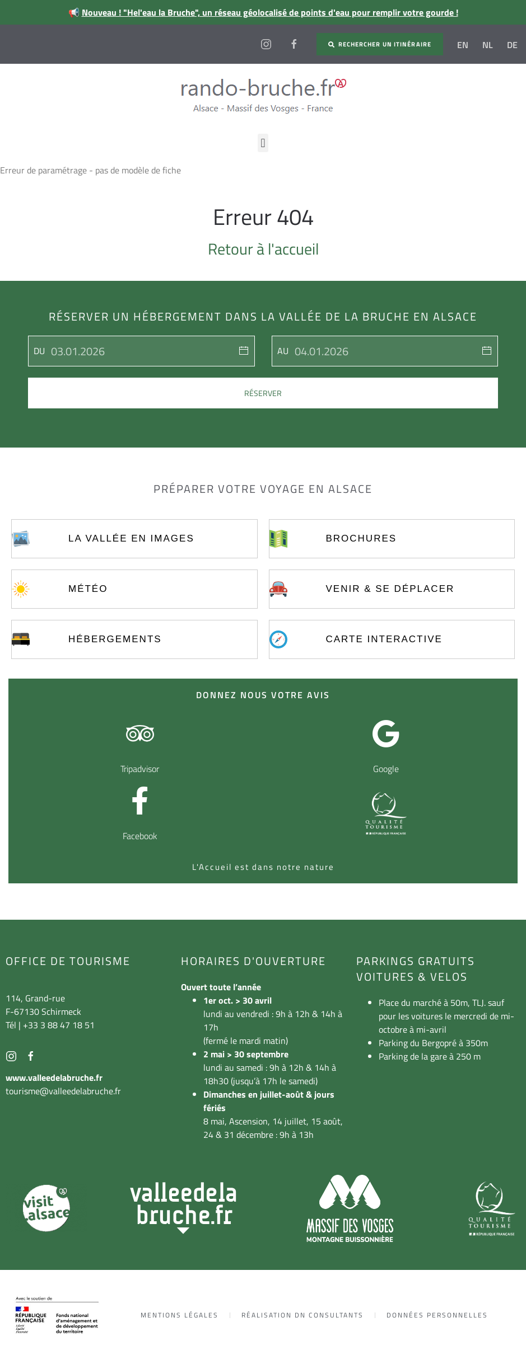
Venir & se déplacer (389, 588)
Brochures (361, 538)
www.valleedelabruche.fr (54, 1077)
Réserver (263, 393)
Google (386, 768)
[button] (263, 143)
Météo (88, 588)
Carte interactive (383, 639)
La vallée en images (131, 538)
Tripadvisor (139, 768)
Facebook (140, 836)
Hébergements (115, 639)
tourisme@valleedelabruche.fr (63, 1091)
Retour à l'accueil (263, 249)
